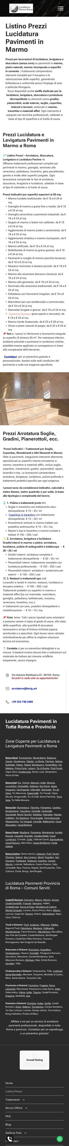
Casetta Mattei (41, 836)
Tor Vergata (26, 821)
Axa (28, 996)
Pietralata (48, 814)
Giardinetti (10, 814)
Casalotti (18, 836)
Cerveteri (9, 963)
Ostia (57, 989)
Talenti (27, 765)
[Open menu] (60, 8)
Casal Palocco (12, 843)
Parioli (55, 853)
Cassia (8, 761)
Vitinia (22, 992)
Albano (38, 900)
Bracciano (34, 949)
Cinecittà (36, 811)
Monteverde (48, 832)
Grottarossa (25, 771)
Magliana (24, 832)
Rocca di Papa (27, 907)
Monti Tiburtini (24, 814)
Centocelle (46, 811)
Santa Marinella (13, 974)
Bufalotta (10, 765)
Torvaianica (37, 1006)
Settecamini (48, 821)
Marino (47, 900)
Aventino (42, 860)
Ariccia (55, 900)
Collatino (9, 818)
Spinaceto (46, 789)
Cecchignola (23, 789)
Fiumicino (33, 985)
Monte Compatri (13, 910)
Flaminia (49, 761)
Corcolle (37, 821)
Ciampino (29, 900)
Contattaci (10, 356)
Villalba (54, 924)
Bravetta (28, 836)
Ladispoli (57, 971)
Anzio (18, 1006)
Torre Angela (36, 818)
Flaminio (9, 857)
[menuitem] (34, 1072)
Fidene (19, 765)
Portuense (36, 832)
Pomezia (31, 1003)
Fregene (44, 985)
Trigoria (37, 992)
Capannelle (32, 793)
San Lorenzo (30, 857)
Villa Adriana (43, 931)
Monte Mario (39, 758)
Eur (19, 782)
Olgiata (30, 761)
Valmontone (48, 913)
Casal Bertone (25, 825)
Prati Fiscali (56, 768)
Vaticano (40, 853)
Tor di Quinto (42, 768)
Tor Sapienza (22, 818)
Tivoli (26, 924)
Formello (34, 953)
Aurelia (58, 832)
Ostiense (34, 786)
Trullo (29, 839)
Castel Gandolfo (13, 903)
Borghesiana (12, 811)
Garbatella (23, 786)
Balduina (51, 758)
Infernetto (35, 789)
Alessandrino (12, 821)
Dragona (9, 996)
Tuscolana (25, 811)
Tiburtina (34, 807)
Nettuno (26, 1006)
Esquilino (49, 857)
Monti (41, 857)
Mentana (37, 928)
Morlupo (30, 960)
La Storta (39, 761)
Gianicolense (56, 839)
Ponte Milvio (51, 765)
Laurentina (11, 786)
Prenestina (45, 807)
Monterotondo (12, 931)
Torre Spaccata (52, 818)
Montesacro (38, 765)
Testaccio (32, 860)
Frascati (27, 903)
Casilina (56, 807)
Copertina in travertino (22, 514)
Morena (51, 782)
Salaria (58, 761)
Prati (49, 853)
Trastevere (21, 860)
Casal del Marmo (41, 843)
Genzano (37, 903)
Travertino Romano (20, 313)
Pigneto (57, 814)
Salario (19, 857)
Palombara (26, 928)
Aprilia (47, 1003)
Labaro (31, 768)
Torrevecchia (25, 758)
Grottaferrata (12, 907)
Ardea (40, 1003)
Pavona (29, 913)
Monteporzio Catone (46, 907)
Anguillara (45, 949)
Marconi (35, 782)
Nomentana (23, 807)
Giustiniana (19, 761)
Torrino (26, 782)
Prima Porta (21, 768)
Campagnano (12, 953)
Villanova (45, 924)
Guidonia (34, 924)
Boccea (9, 836)
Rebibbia (37, 814)
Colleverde (48, 928)
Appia (54, 786)
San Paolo (44, 786)
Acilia (43, 782)
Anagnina (10, 789)
